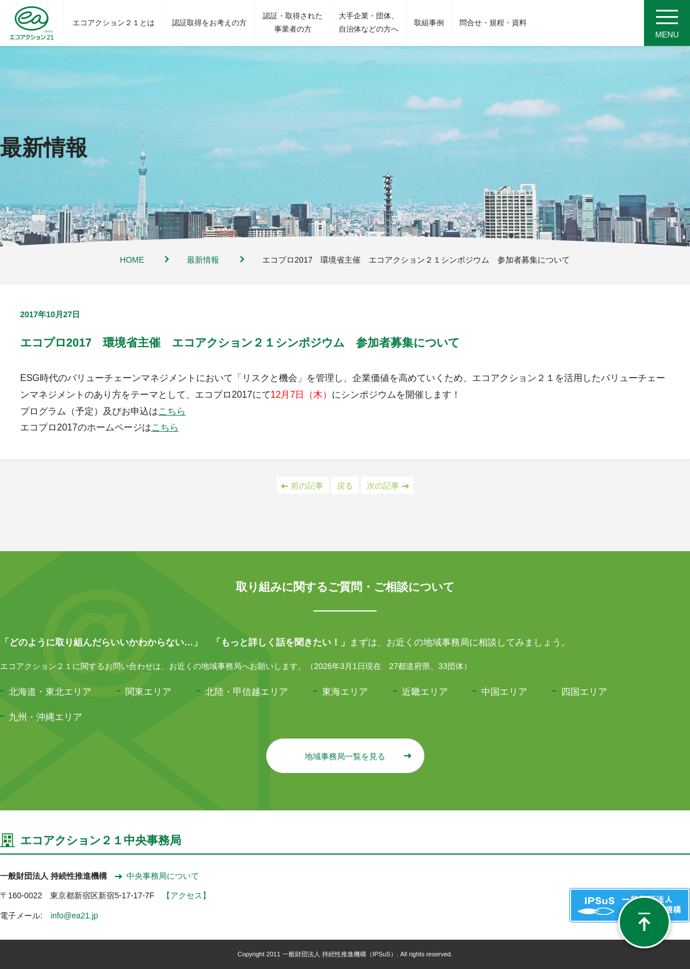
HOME (132, 259)
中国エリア (504, 692)
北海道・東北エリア (50, 692)
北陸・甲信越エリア (246, 692)
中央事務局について (157, 875)
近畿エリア (425, 692)
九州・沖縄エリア (45, 717)
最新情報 (203, 259)
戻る (345, 485)
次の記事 (387, 485)
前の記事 (302, 485)
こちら (172, 411)
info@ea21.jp (74, 915)
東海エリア (345, 692)
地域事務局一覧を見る (357, 756)
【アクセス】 (186, 895)
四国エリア (584, 692)
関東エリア (148, 692)
